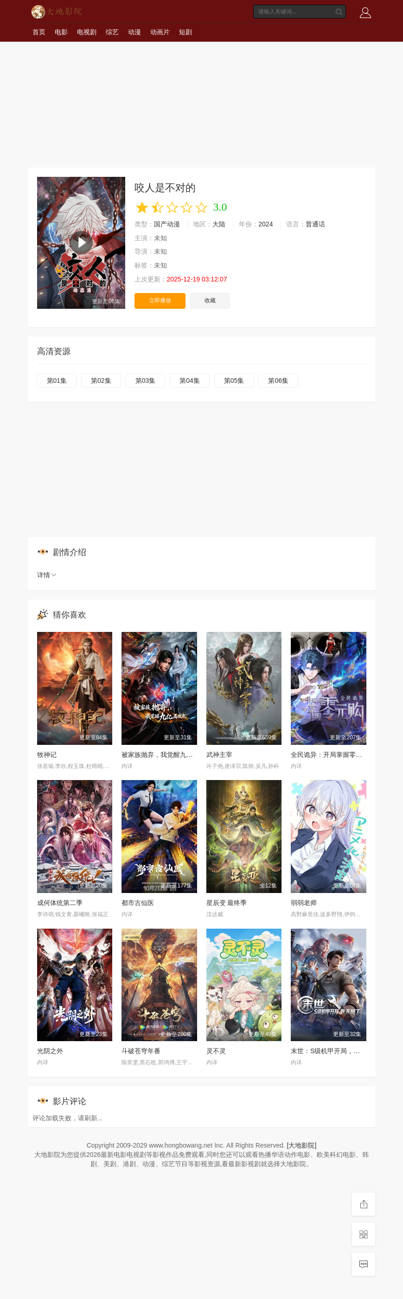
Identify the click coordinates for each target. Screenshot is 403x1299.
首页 (38, 32)
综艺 (112, 32)
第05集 (234, 380)
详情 (47, 575)
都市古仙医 (138, 902)
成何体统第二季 (60, 902)
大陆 (218, 224)
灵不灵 (216, 1051)
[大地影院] (302, 1145)
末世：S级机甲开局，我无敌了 (335, 1051)
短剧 (185, 32)
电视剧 (86, 32)
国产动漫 (167, 224)
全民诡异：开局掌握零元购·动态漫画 (344, 754)
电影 (61, 32)
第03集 (145, 380)
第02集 (101, 380)
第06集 (278, 380)
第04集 (189, 380)
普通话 (315, 224)
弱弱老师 (304, 902)
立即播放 (160, 300)
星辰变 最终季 (226, 902)
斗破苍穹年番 (141, 1051)
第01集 (57, 380)
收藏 (210, 300)
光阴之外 (50, 1051)
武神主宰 (219, 754)
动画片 (160, 32)
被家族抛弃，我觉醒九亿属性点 (167, 754)
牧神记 (47, 754)
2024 (265, 224)
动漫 (134, 32)
